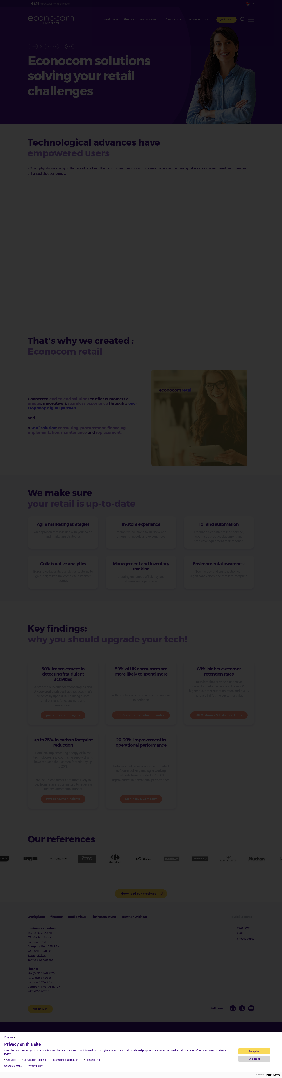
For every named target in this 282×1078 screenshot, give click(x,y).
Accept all (254, 1051)
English (10, 1037)
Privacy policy (35, 1065)
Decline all (255, 1058)
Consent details (13, 1065)
